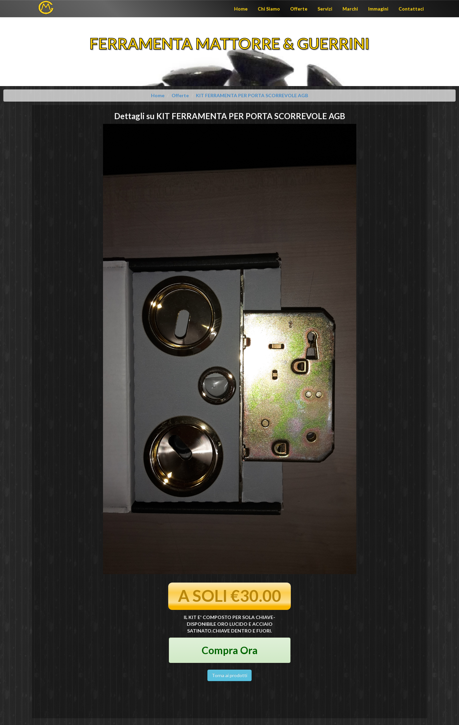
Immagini (378, 8)
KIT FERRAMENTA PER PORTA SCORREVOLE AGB (252, 95)
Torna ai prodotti (229, 675)
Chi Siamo (269, 8)
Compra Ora (230, 650)
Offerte (298, 8)
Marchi (350, 8)
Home (241, 8)
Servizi (324, 8)
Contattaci (411, 8)
